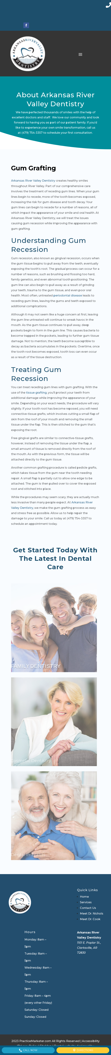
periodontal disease (67, 295)
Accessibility (91, 1041)
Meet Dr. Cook (90, 919)
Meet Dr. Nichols (91, 913)
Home (84, 896)
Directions (82, 1050)
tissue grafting (36, 392)
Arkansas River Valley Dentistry (33, 180)
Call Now (28, 1050)
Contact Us (88, 908)
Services (86, 902)
